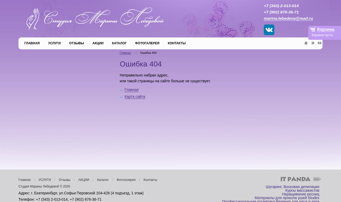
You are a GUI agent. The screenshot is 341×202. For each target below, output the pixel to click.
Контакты (150, 180)
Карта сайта (135, 96)
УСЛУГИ (45, 180)
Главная (125, 52)
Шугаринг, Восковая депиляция (292, 187)
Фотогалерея (126, 180)
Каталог (103, 180)
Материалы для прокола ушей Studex (287, 198)
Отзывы (64, 180)
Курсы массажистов (302, 190)
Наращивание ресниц (300, 194)
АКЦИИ (83, 180)
